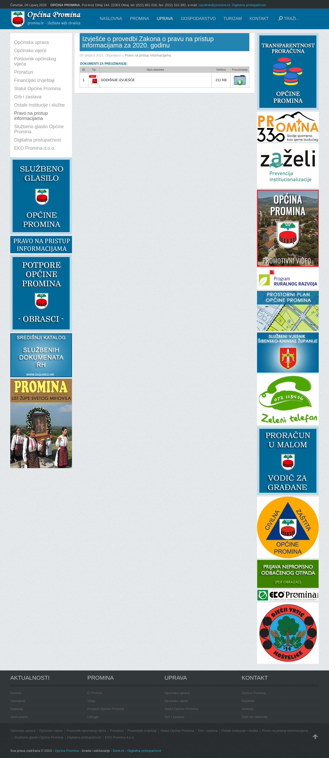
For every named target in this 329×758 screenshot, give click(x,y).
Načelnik (248, 701)
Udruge (92, 717)
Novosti (15, 693)
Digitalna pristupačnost (249, 5)
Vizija (91, 701)
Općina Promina (254, 693)
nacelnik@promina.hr (214, 5)
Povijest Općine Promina (105, 709)
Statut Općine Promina (181, 709)
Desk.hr (118, 751)
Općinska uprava (177, 693)
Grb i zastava (174, 717)
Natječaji (16, 709)
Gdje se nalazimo (254, 717)
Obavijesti (17, 701)
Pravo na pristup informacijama (148, 55)
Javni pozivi (19, 717)
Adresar (247, 709)
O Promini (94, 693)
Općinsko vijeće (176, 701)
